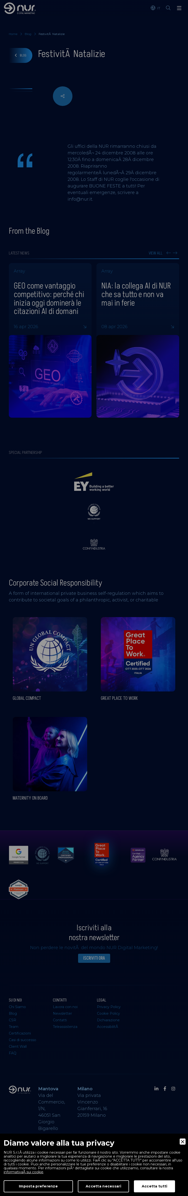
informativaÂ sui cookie (23, 1172)
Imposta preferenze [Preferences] (38, 1186)
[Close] (183, 1141)
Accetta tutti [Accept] (154, 1186)
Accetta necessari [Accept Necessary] (103, 1186)
